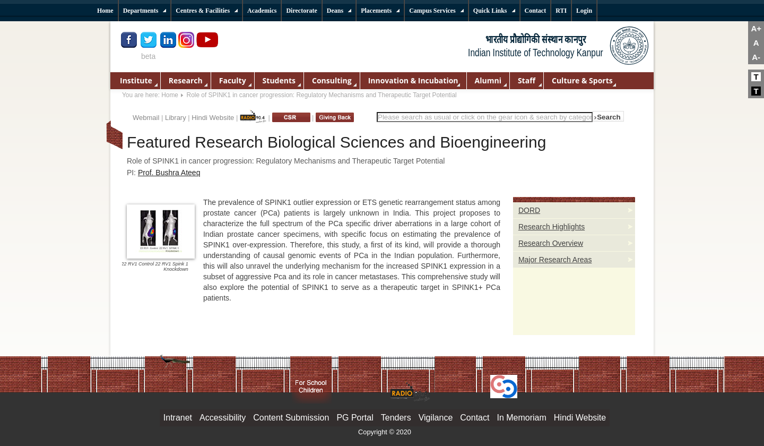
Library (175, 118)
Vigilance (436, 417)
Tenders (396, 417)
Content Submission (291, 417)
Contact (474, 417)
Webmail (146, 118)
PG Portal (354, 417)
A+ (756, 28)
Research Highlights (551, 226)
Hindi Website (213, 118)
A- (756, 57)
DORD (529, 210)
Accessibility (222, 417)
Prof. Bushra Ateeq (169, 172)
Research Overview (550, 243)
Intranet (177, 417)
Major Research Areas (555, 259)
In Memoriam (521, 417)
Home (169, 95)
